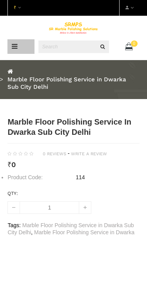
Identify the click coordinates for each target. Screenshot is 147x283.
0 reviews (54, 153)
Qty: (12, 193)
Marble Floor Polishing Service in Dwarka (84, 232)
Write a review (89, 153)
